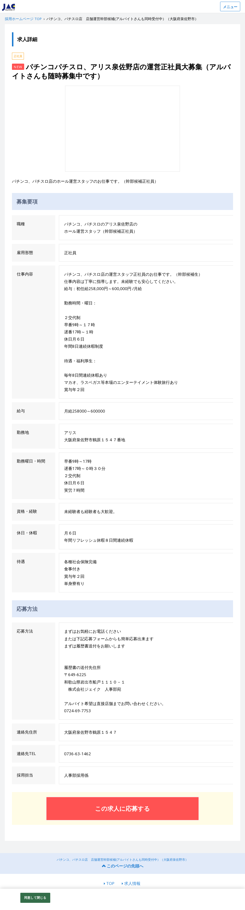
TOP (110, 883)
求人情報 (132, 883)
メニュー (230, 6)
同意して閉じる (35, 897)
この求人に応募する (122, 808)
